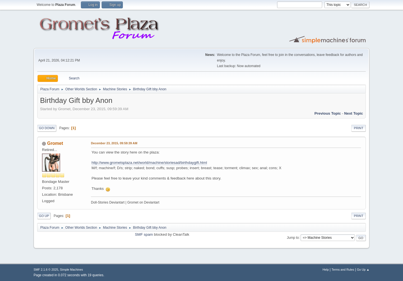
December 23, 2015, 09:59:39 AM (114, 143)
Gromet (55, 143)
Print (358, 128)
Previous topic (327, 113)
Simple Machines (71, 269)
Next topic (353, 113)
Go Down (47, 128)
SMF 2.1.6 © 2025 (46, 269)
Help (326, 269)
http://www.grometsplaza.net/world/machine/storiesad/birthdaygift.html (149, 162)
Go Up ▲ (363, 269)
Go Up (44, 216)
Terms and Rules (343, 269)
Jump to (293, 238)
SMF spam (144, 234)
